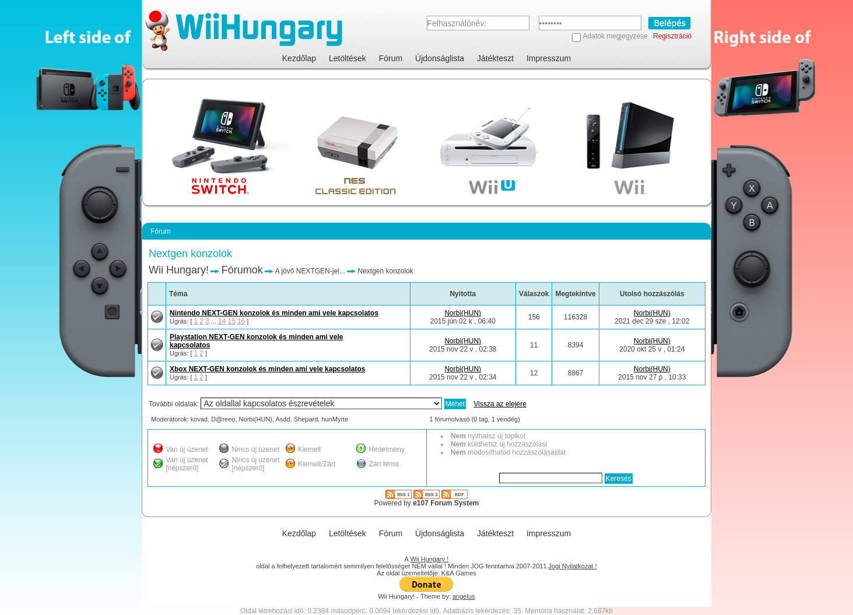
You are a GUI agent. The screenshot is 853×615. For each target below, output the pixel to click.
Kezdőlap (299, 58)
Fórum (390, 58)
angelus (463, 596)
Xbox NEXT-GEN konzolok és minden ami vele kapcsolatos (267, 369)
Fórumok (242, 270)
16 (241, 321)
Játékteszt (495, 58)
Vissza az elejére (499, 404)
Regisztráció (672, 36)
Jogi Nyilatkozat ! (573, 566)
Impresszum (548, 58)
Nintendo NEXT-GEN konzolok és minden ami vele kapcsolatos (274, 313)
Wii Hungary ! (429, 559)
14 (222, 321)
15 (231, 321)
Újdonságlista (439, 58)
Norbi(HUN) (462, 313)
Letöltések (347, 58)
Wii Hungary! (179, 270)
